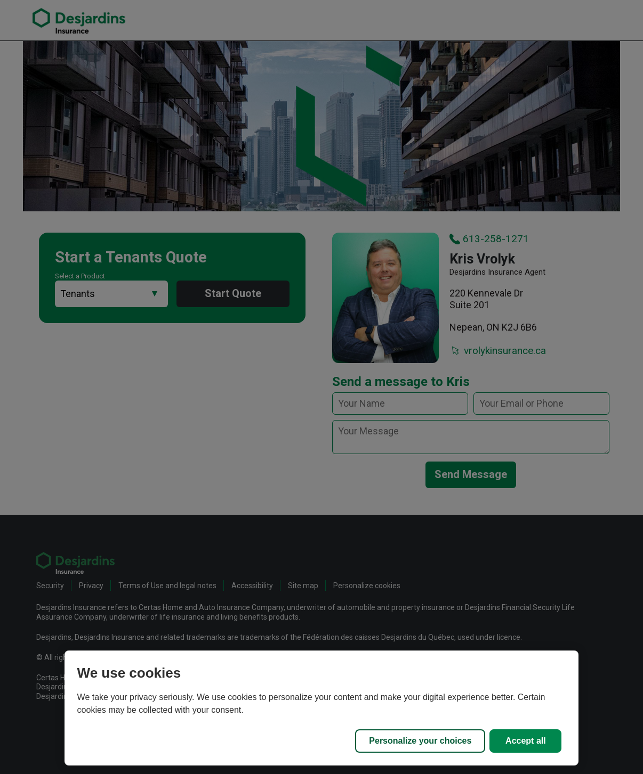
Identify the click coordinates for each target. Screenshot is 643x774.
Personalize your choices (420, 740)
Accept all (525, 740)
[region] (322, 708)
